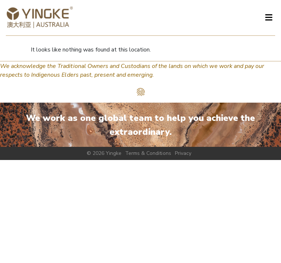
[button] (268, 17)
